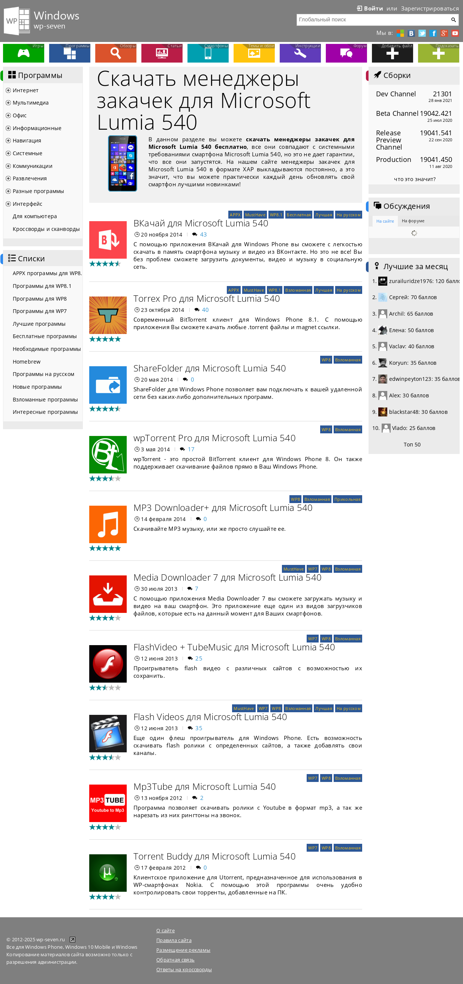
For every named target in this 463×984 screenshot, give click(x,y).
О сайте (165, 930)
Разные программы (38, 191)
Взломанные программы (45, 399)
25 (198, 658)
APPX (235, 214)
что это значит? (415, 179)
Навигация (27, 140)
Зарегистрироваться (430, 8)
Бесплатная (299, 214)
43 (203, 234)
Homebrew (26, 361)
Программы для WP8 (40, 298)
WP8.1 (276, 214)
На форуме (413, 220)
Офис (20, 115)
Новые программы (37, 386)
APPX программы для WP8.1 (47, 273)
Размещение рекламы (183, 950)
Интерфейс (27, 203)
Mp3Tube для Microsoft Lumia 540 (204, 786)
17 (191, 449)
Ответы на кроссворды (184, 969)
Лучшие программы (39, 323)
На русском (349, 214)
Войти (369, 8)
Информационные (37, 128)
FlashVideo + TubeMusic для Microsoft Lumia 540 (234, 647)
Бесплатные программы (45, 336)
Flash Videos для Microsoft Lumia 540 (210, 716)
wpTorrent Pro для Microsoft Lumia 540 (214, 437)
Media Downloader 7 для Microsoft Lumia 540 (227, 577)
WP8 (326, 359)
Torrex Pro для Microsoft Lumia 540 (206, 298)
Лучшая (323, 214)
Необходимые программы (47, 348)
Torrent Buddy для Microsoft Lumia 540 (214, 856)
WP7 (312, 569)
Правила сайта (174, 940)
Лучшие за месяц (410, 266)
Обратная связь (175, 959)
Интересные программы (45, 411)
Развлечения (30, 178)
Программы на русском (43, 373)
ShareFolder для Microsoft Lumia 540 (209, 368)
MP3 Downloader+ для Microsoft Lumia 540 (223, 507)
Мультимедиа (31, 102)
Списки (26, 259)
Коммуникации (32, 165)
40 (205, 309)
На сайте (385, 221)
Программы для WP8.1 (42, 285)
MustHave (255, 214)
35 (198, 728)
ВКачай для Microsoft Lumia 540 (200, 223)
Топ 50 (412, 444)
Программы (34, 75)
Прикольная (347, 499)
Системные (27, 153)
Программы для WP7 (40, 311)
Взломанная (298, 290)
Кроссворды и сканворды (46, 228)
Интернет (26, 90)
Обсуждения (401, 206)
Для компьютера (35, 216)
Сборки (391, 75)
